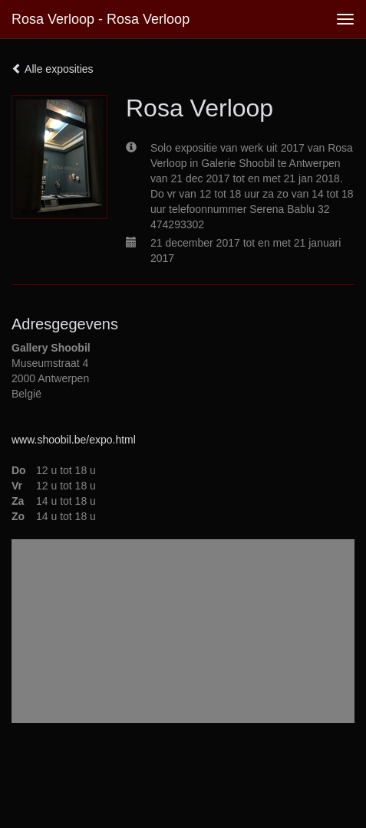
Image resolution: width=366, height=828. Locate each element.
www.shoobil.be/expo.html (74, 440)
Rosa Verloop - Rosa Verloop (101, 19)
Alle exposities (53, 69)
